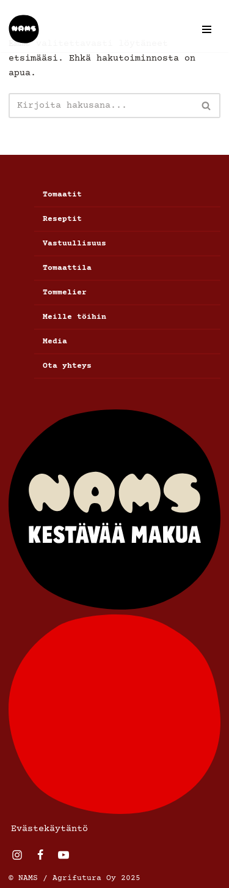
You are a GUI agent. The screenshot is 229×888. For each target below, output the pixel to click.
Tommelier (65, 292)
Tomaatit (62, 194)
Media (55, 341)
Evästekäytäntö (49, 829)
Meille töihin (74, 317)
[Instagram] (17, 855)
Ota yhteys (67, 366)
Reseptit (62, 219)
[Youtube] (63, 855)
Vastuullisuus (74, 243)
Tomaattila (67, 268)
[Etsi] (101, 105)
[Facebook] (40, 855)
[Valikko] (206, 29)
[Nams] (24, 29)
